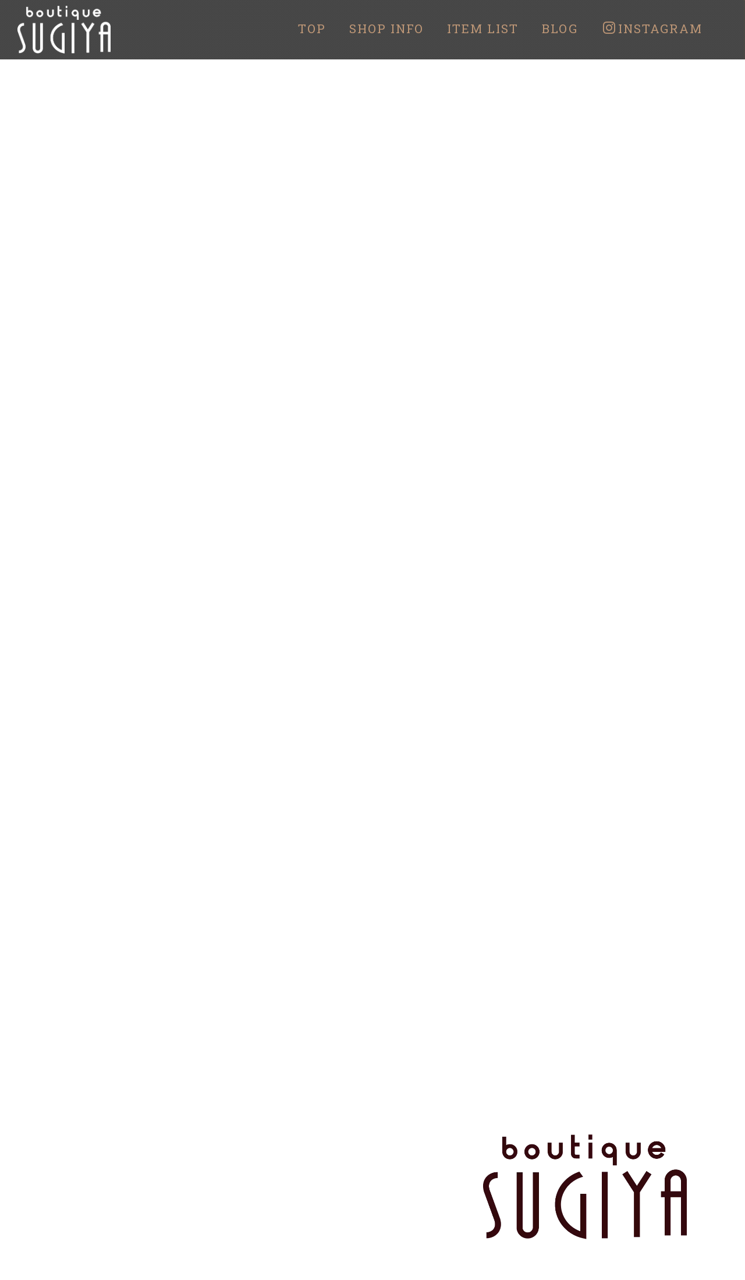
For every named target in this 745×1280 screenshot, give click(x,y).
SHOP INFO (386, 28)
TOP (312, 28)
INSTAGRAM (653, 28)
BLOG (560, 28)
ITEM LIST (483, 28)
